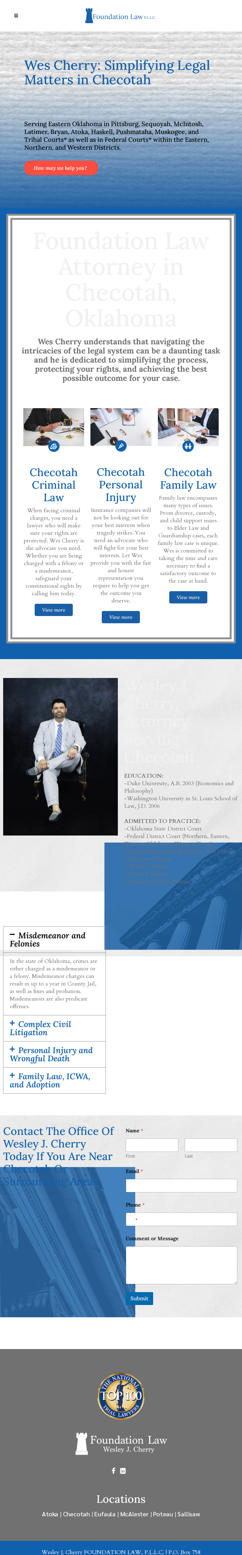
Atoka (50, 1513)
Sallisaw (188, 1513)
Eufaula (105, 1513)
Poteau (163, 1513)
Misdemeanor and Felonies (48, 939)
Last (189, 1156)
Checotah (76, 1513)
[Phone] (181, 1219)
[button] (54, 939)
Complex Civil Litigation (40, 1028)
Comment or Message (152, 1238)
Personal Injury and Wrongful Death (51, 1054)
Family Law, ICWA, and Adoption (50, 1080)
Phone (135, 1205)
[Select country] (133, 1219)
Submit (139, 1298)
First (130, 1156)
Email (134, 1171)
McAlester (134, 1513)
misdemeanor (72, 969)
